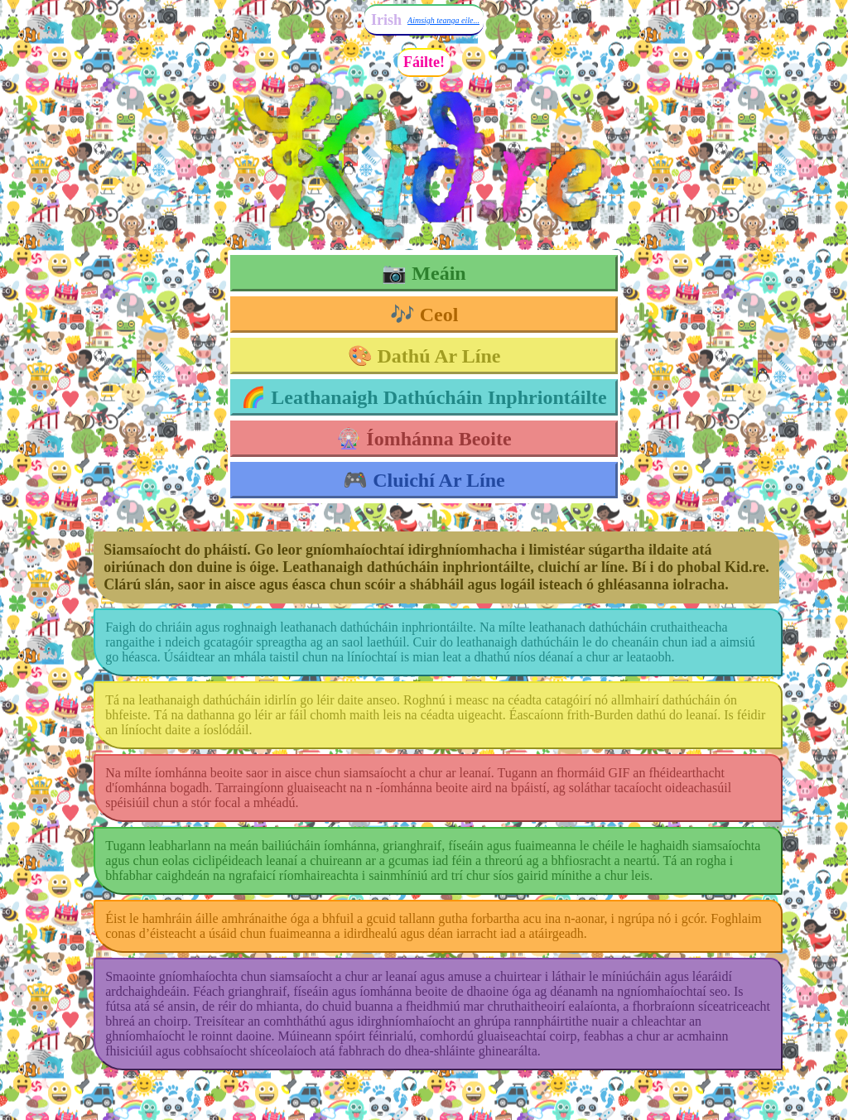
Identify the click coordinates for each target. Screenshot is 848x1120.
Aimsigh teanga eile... (443, 20)
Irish (386, 20)
